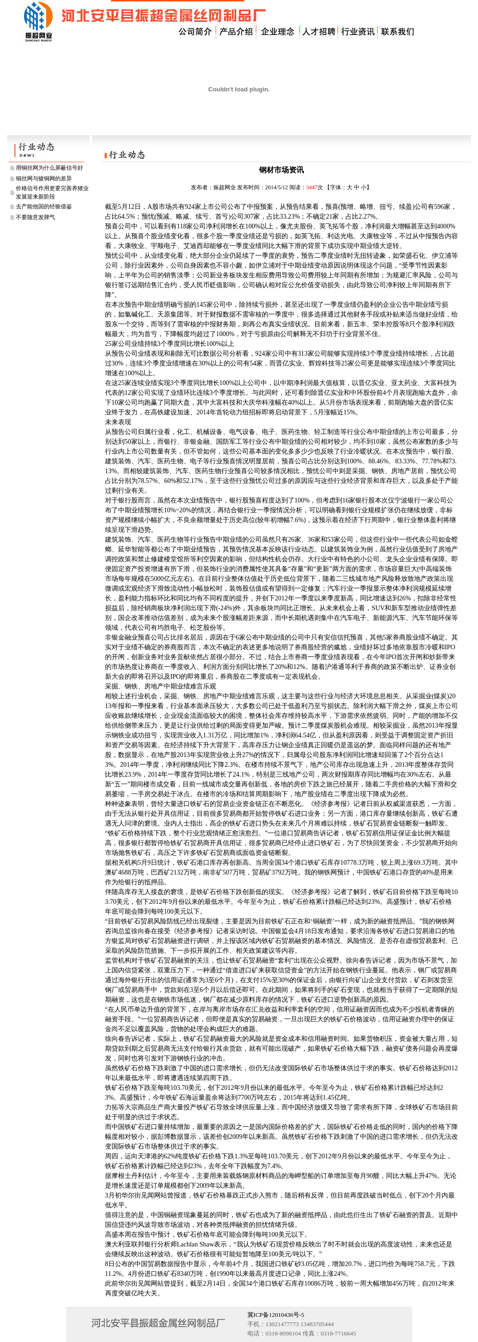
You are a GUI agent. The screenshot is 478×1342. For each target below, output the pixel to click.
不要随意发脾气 (35, 217)
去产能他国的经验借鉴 (44, 206)
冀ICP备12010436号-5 (275, 1314)
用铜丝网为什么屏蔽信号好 (49, 168)
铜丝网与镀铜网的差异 (44, 178)
